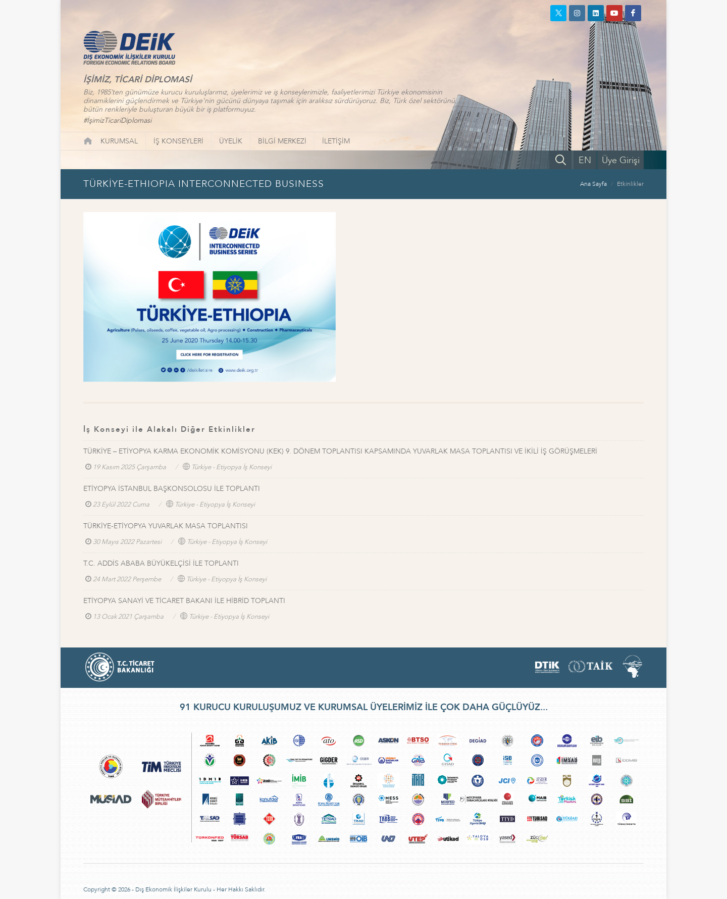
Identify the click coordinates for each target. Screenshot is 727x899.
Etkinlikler (630, 184)
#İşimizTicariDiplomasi (117, 120)
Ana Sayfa (593, 184)
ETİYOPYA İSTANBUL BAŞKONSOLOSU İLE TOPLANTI (171, 488)
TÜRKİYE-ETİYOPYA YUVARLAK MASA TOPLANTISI (165, 526)
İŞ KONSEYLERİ (178, 141)
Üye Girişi (621, 160)
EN (585, 160)
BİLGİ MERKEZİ (282, 141)
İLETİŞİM (336, 141)
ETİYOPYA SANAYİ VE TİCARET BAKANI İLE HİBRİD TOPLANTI (184, 601)
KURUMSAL (119, 141)
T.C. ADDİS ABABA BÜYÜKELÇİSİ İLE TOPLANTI (161, 563)
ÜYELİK (230, 141)
